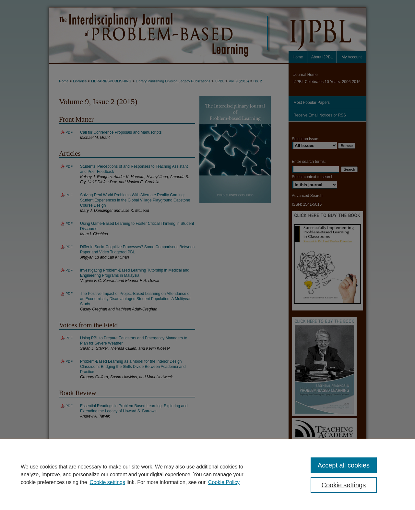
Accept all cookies (344, 465)
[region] (207, 474)
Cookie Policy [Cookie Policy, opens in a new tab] (224, 482)
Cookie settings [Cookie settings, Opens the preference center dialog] (344, 485)
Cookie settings (107, 482)
